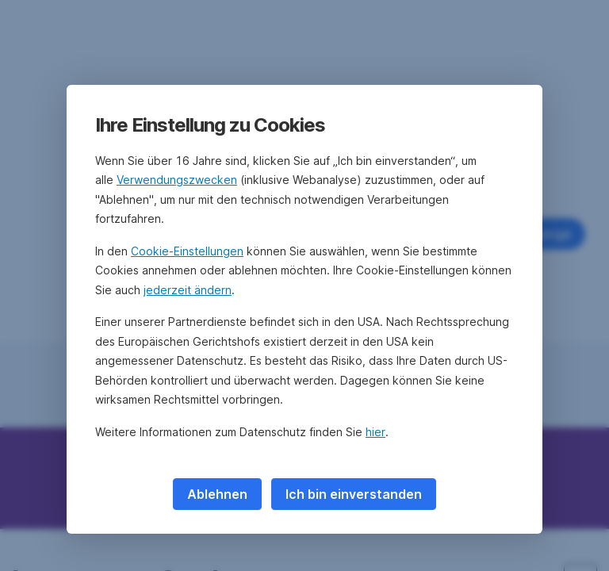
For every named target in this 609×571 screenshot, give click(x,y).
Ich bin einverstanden (353, 494)
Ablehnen (217, 494)
